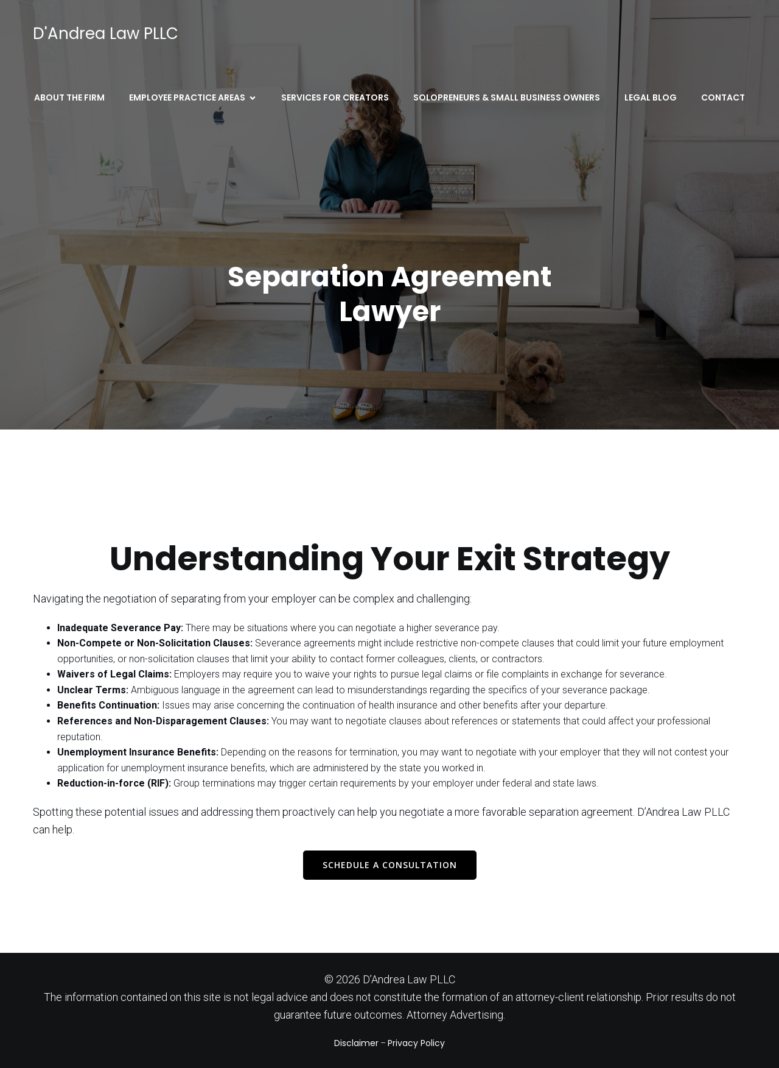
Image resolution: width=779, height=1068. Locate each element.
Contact (723, 97)
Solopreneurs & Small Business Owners (506, 97)
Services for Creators (335, 97)
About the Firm (69, 97)
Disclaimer (356, 1043)
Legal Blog (650, 97)
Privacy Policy (416, 1043)
